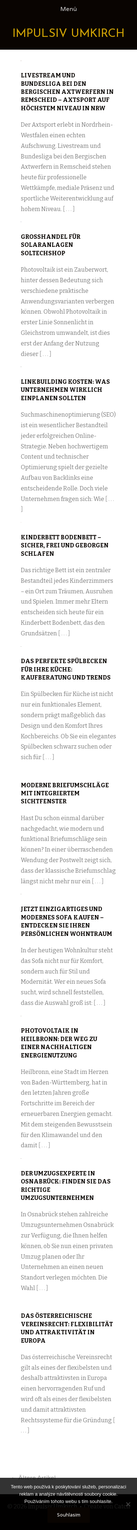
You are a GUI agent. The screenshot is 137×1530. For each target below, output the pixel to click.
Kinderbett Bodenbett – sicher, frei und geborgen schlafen (65, 545)
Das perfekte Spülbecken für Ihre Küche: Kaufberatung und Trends (66, 669)
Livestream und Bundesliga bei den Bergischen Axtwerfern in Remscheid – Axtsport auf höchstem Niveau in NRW (67, 92)
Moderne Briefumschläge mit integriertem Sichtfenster (65, 793)
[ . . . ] (69, 209)
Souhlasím (68, 1515)
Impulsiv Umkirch (68, 34)
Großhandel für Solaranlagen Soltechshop (50, 245)
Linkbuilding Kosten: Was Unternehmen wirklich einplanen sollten (65, 390)
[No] (128, 1504)
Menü (68, 9)
